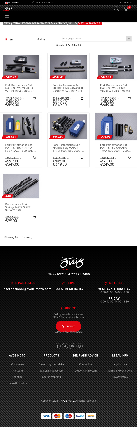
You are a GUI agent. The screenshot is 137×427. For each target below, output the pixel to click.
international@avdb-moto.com (27, 289)
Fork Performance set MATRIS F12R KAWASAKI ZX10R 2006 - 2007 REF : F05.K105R (68, 88)
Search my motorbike (51, 364)
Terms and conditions (120, 370)
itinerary (68, 326)
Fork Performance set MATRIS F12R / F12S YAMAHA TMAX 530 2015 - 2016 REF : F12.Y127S (115, 88)
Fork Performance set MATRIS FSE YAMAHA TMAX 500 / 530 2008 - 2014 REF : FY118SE (67, 147)
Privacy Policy (120, 377)
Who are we (17, 364)
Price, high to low (96, 38)
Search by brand (51, 377)
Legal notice (120, 364)
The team (17, 370)
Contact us (85, 364)
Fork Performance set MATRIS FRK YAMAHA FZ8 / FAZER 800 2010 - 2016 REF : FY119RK (20, 147)
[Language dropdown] (12, 2)
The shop (17, 377)
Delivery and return (86, 370)
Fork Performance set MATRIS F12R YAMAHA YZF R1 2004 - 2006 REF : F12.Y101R (21, 88)
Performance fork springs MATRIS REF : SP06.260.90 (18, 207)
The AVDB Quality (17, 383)
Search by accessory (51, 370)
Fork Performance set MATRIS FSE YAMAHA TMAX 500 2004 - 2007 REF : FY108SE (114, 147)
